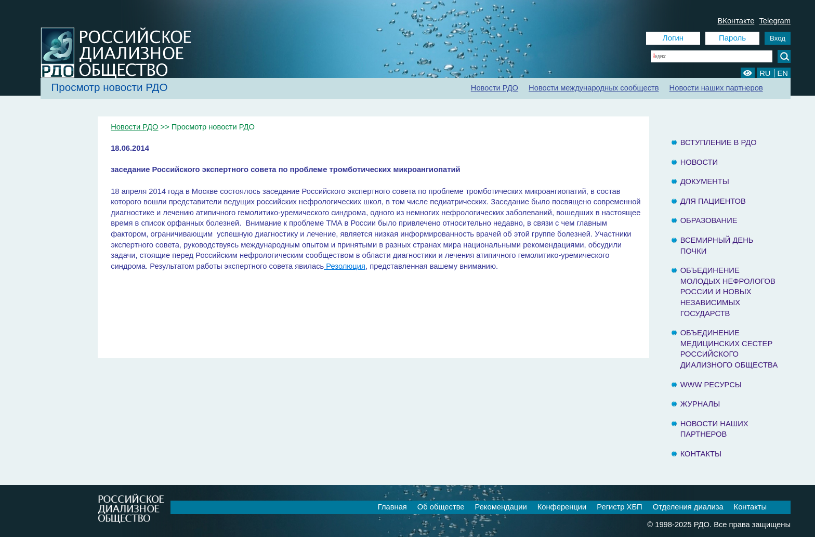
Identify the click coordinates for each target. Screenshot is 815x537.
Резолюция (344, 266)
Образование (709, 220)
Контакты (700, 454)
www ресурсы (711, 385)
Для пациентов (713, 201)
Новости (699, 162)
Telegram (775, 21)
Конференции (562, 507)
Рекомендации (501, 507)
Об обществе (441, 507)
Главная (392, 507)
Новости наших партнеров (716, 88)
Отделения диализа (688, 507)
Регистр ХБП (619, 507)
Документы (704, 181)
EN (783, 73)
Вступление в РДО (718, 142)
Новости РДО (494, 88)
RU (764, 73)
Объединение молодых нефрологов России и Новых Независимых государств (727, 291)
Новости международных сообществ (594, 88)
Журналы (700, 404)
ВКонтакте (735, 21)
